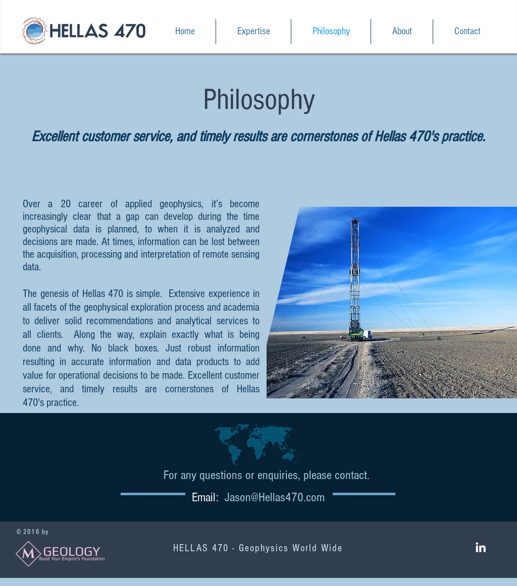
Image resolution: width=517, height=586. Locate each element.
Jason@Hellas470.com (275, 497)
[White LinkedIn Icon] (481, 547)
